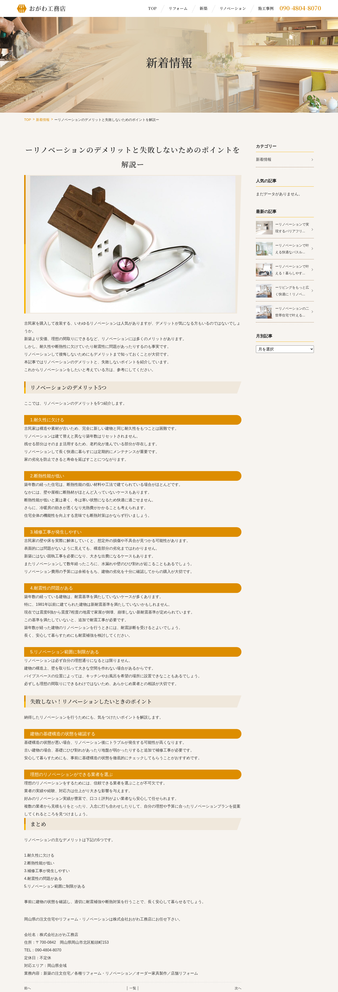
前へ (27, 988)
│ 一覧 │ (132, 988)
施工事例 (266, 8)
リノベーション (232, 8)
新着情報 (42, 120)
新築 (203, 8)
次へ (238, 988)
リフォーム (178, 8)
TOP (152, 8)
